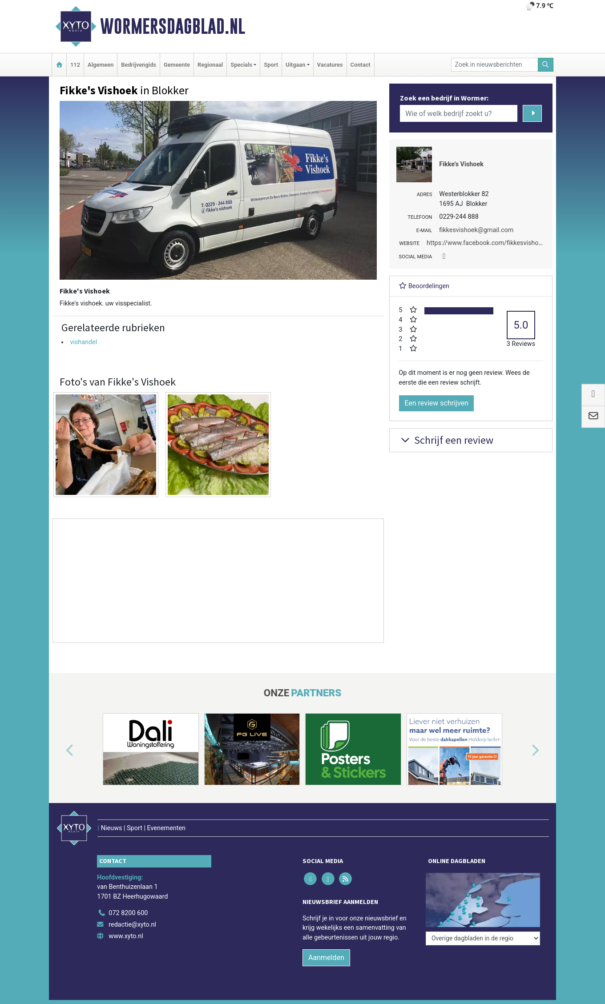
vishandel (83, 342)
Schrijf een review (446, 440)
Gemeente (177, 64)
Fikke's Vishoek (461, 164)
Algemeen (100, 64)
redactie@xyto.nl (132, 924)
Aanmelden (326, 957)
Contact (361, 64)
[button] (59, 751)
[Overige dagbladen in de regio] (483, 938)
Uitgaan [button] (295, 64)
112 (75, 64)
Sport (271, 64)
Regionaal (210, 64)
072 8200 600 (128, 913)
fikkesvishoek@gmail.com (476, 230)
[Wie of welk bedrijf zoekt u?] (458, 113)
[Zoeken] (546, 65)
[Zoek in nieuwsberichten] (494, 65)
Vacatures (330, 64)
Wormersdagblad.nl (172, 26)
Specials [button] (241, 64)
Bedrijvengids (138, 64)
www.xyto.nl (126, 936)
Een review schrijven (436, 403)
